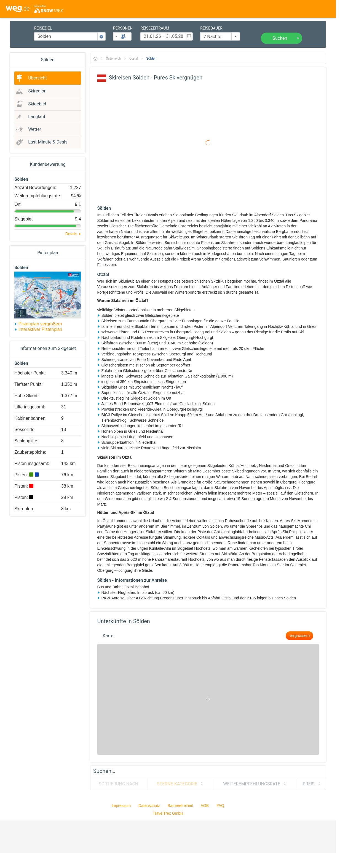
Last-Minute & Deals (47, 142)
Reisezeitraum (154, 28)
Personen (123, 28)
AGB (205, 805)
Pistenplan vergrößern (40, 323)
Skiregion (37, 91)
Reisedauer (211, 28)
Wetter (34, 129)
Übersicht (37, 78)
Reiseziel (43, 28)
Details (71, 234)
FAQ (220, 805)
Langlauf (36, 116)
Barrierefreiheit (180, 805)
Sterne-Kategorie (177, 784)
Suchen (280, 38)
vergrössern (299, 636)
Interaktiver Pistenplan (40, 329)
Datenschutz (149, 805)
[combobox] (220, 36)
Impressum (121, 805)
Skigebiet (37, 104)
